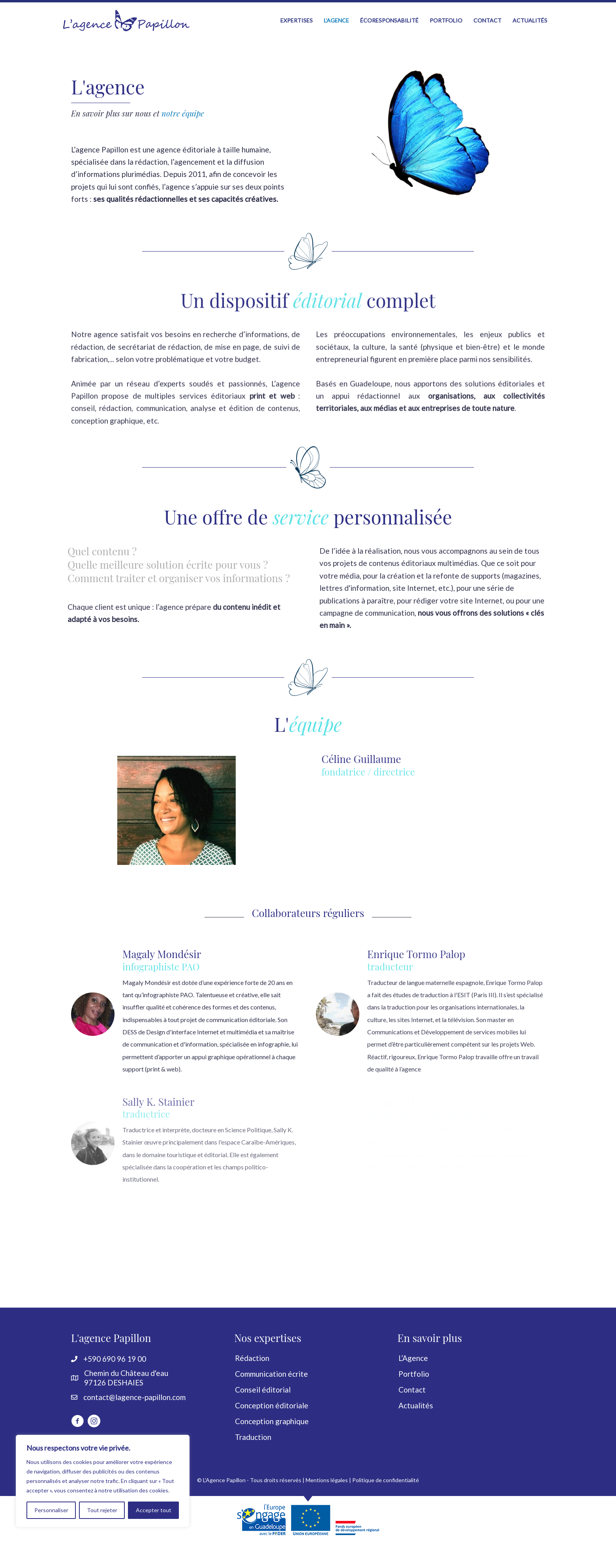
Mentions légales (327, 1480)
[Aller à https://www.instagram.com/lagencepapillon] (94, 1422)
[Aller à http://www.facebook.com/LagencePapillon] (77, 1422)
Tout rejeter (102, 1510)
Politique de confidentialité (385, 1480)
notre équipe (183, 113)
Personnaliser (51, 1510)
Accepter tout (153, 1510)
